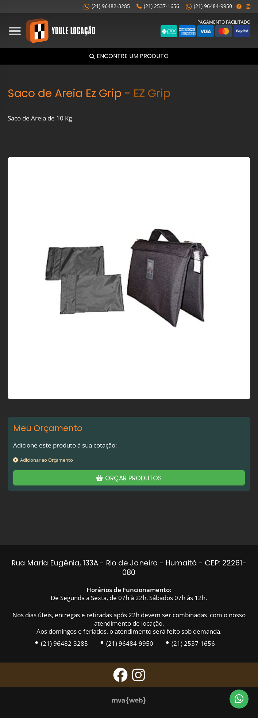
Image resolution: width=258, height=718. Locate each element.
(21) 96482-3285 (107, 6)
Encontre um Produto (133, 56)
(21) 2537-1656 (157, 6)
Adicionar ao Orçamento (43, 460)
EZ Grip (152, 93)
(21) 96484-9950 (209, 6)
